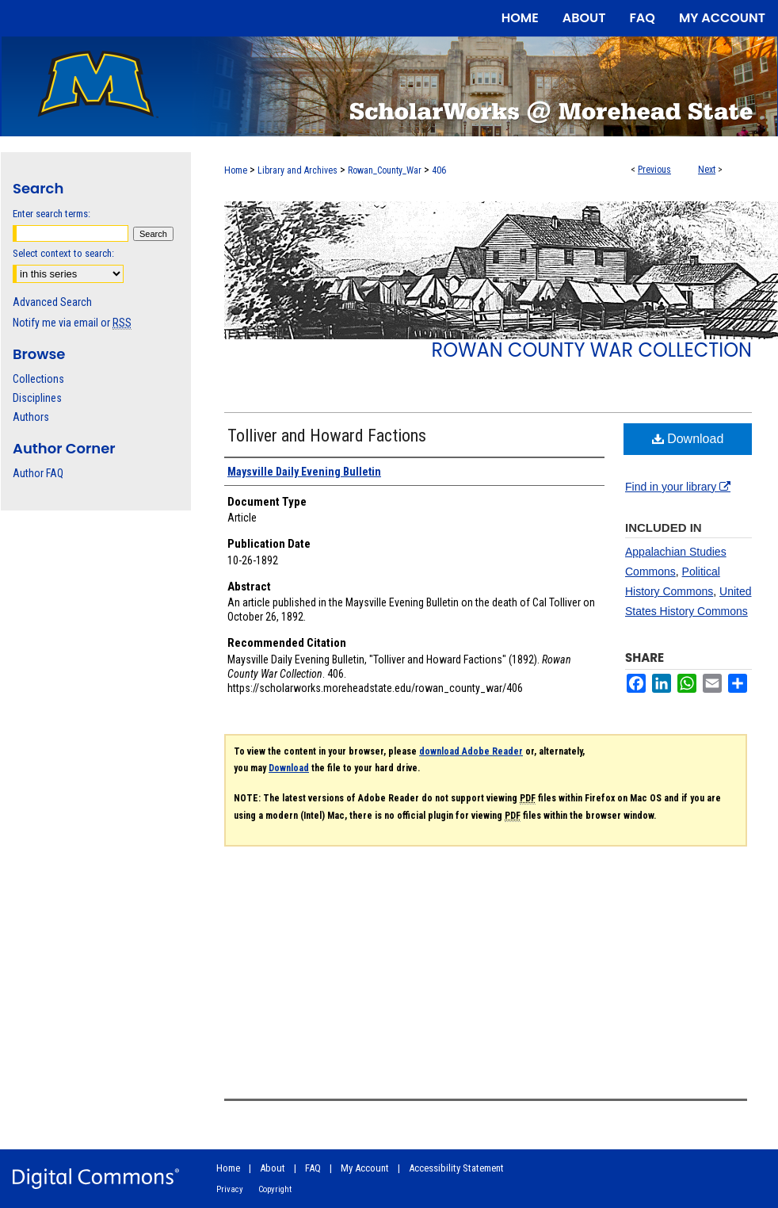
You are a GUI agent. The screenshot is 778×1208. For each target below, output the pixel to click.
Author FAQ (38, 473)
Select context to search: (63, 253)
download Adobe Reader (471, 751)
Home (235, 170)
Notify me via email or (72, 322)
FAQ (313, 1168)
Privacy (229, 1189)
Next (706, 169)
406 (439, 170)
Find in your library (677, 486)
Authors (31, 417)
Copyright (275, 1189)
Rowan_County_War (384, 170)
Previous (654, 169)
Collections (38, 379)
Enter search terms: (51, 214)
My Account (365, 1168)
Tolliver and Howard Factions (326, 435)
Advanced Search (52, 302)
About (272, 1168)
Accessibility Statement (456, 1168)
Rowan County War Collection (592, 350)
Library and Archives (297, 170)
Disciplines (37, 398)
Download (688, 438)
